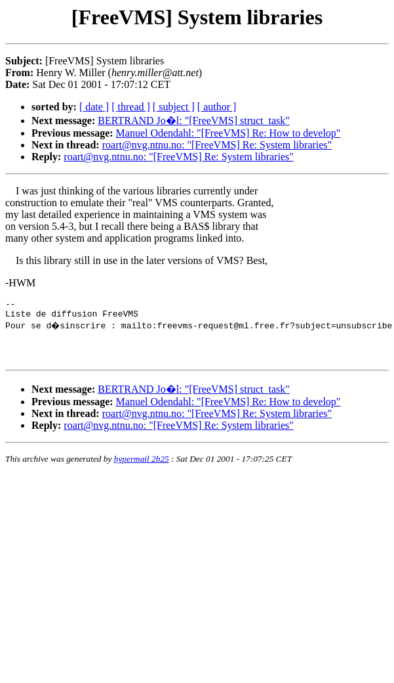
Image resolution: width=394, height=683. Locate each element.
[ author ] (217, 106)
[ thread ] (130, 106)
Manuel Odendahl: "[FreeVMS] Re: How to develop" (228, 133)
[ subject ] (174, 106)
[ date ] (94, 106)
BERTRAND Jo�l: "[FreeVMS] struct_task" (194, 120)
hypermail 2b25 (141, 467)
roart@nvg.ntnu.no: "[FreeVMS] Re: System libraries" (217, 144)
